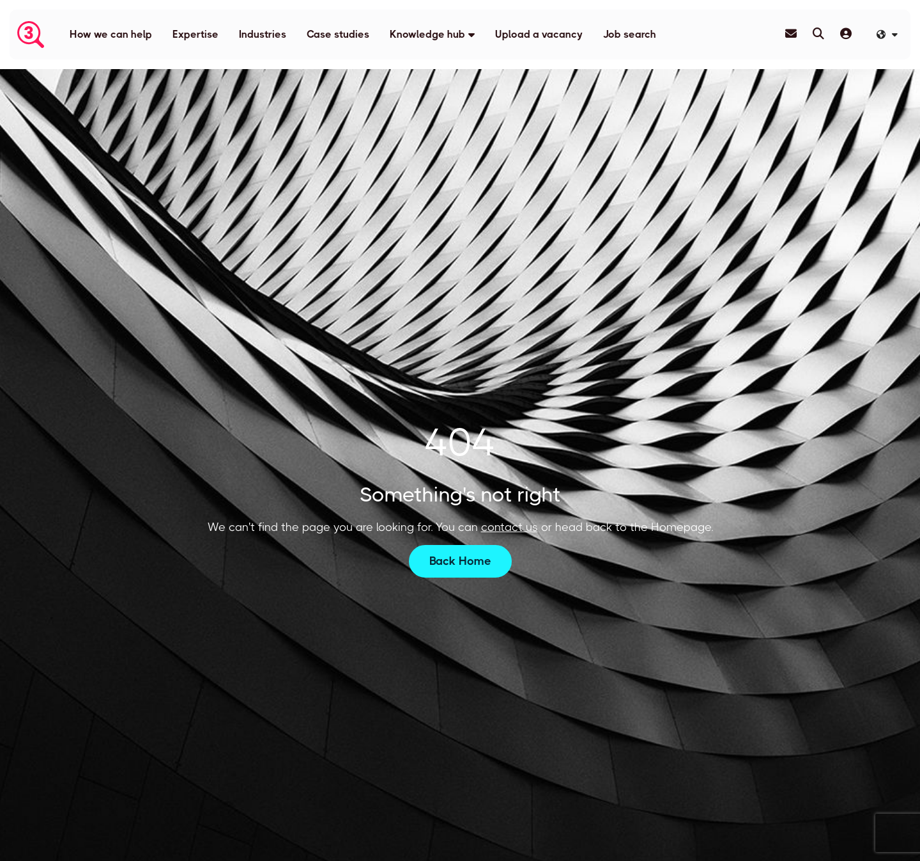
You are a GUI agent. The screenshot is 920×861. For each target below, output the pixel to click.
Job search (629, 34)
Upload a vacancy (539, 34)
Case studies (338, 34)
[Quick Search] (818, 34)
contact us (509, 527)
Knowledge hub (427, 34)
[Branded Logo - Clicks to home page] (30, 34)
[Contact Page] (791, 34)
